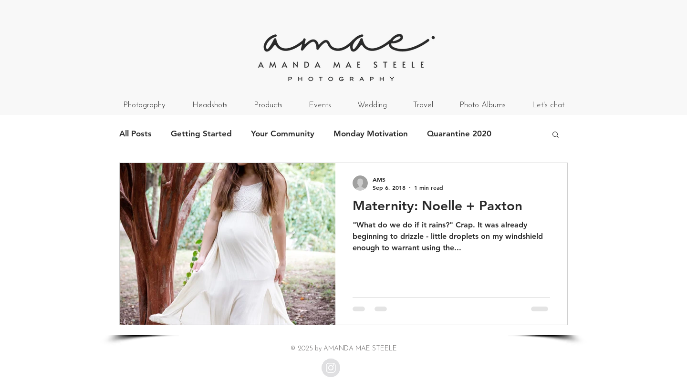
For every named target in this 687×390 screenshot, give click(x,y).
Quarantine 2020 (459, 133)
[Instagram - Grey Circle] (331, 368)
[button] (555, 135)
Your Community (282, 133)
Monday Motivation (370, 133)
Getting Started (201, 133)
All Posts (135, 133)
